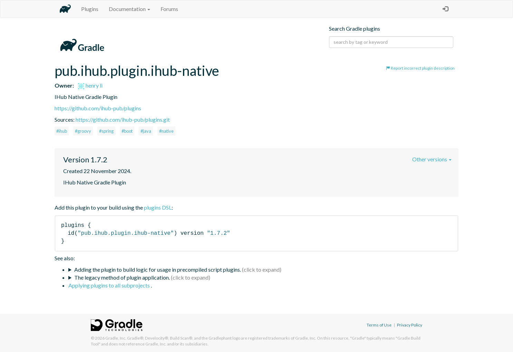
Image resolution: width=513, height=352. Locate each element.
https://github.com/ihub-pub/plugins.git (123, 119)
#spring (106, 131)
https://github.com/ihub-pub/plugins (98, 108)
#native (166, 131)
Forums (169, 9)
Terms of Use (379, 325)
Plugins (89, 9)
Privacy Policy (409, 325)
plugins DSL (158, 207)
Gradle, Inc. (115, 338)
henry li (90, 85)
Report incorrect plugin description (420, 68)
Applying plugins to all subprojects (109, 285)
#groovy (83, 131)
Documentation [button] (129, 9)
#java (146, 131)
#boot (127, 131)
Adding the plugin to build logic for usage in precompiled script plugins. (157, 269)
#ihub (61, 131)
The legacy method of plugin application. (122, 277)
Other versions (432, 159)
